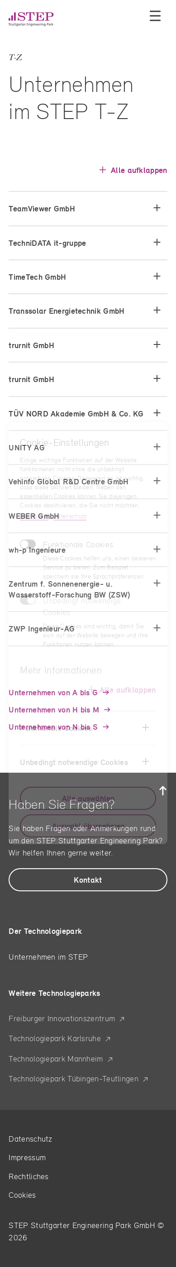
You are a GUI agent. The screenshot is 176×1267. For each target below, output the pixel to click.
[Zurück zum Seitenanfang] (162, 790)
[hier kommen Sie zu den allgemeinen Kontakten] (88, 879)
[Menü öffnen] (155, 16)
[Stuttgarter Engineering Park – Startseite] (38, 19)
